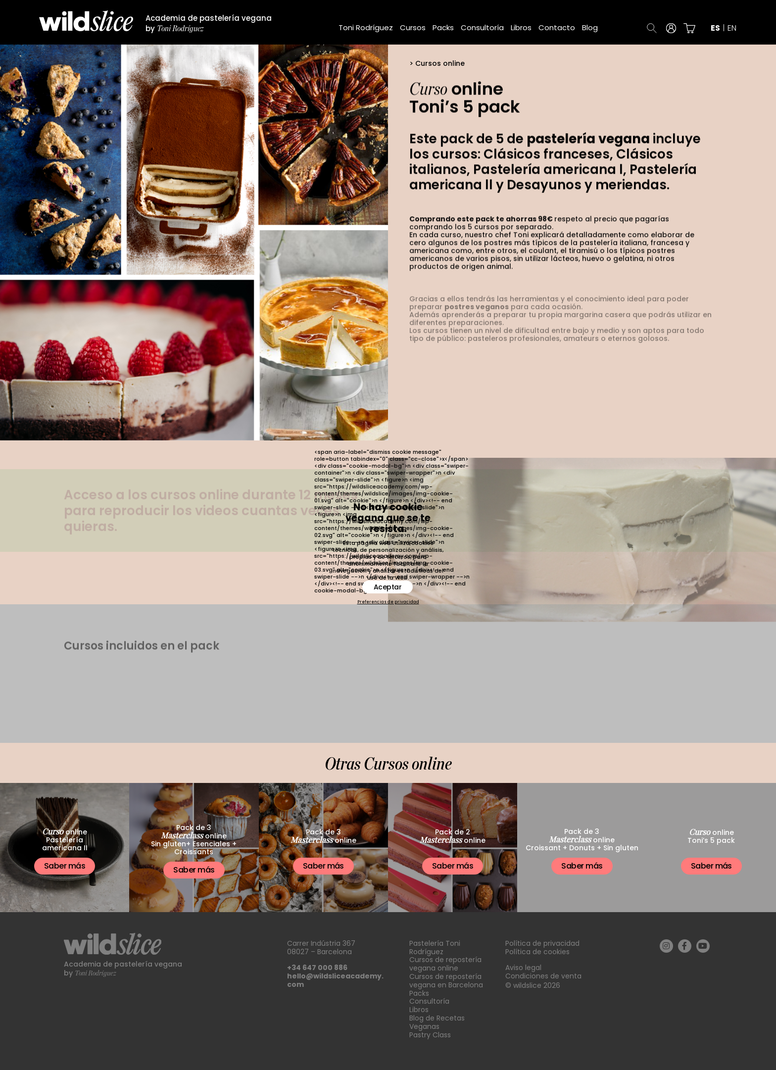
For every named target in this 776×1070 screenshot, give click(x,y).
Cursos (413, 27)
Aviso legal (523, 968)
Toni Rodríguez (366, 27)
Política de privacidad (542, 943)
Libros (521, 27)
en (732, 28)
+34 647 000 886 (317, 968)
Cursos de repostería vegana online (445, 964)
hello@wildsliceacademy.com (335, 980)
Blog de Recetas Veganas (437, 1022)
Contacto (556, 27)
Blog (590, 27)
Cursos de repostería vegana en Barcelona (446, 981)
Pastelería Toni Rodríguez (434, 947)
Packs (443, 27)
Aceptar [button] (388, 587)
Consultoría (482, 27)
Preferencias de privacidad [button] (388, 602)
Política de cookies (537, 952)
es (715, 28)
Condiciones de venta (543, 976)
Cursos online (440, 63)
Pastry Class (430, 1035)
